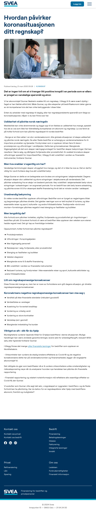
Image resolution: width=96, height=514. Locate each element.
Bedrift (53, 429)
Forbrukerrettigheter (58, 471)
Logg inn (77, 4)
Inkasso (52, 441)
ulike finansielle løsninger (39, 346)
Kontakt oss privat (12, 434)
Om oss (53, 462)
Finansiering (54, 434)
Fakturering (54, 444)
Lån (5, 471)
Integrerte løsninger (58, 448)
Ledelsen (53, 467)
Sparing (7, 474)
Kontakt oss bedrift (13, 437)
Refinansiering (10, 467)
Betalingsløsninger (57, 437)
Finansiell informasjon (59, 474)
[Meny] (89, 3)
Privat (7, 462)
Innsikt (52, 451)
